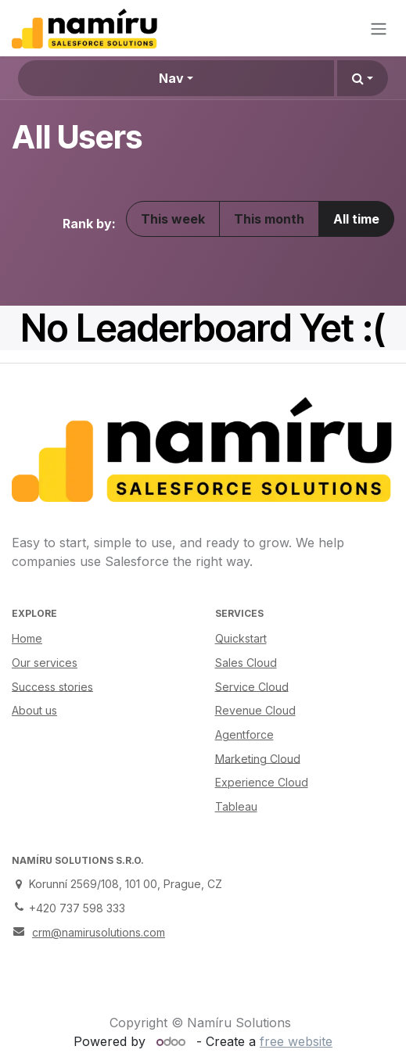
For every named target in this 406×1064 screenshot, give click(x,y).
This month (269, 219)
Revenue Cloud (255, 710)
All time (356, 219)
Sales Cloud (246, 662)
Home (27, 638)
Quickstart (241, 638)
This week (173, 219)
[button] (362, 78)
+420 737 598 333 (77, 908)
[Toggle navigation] (378, 28)
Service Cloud (252, 686)
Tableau (236, 806)
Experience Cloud (261, 782)
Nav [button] (171, 78)
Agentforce (244, 734)
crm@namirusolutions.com (98, 932)
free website (296, 1041)
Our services (44, 662)
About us (34, 710)
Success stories (52, 686)
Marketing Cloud (257, 758)
